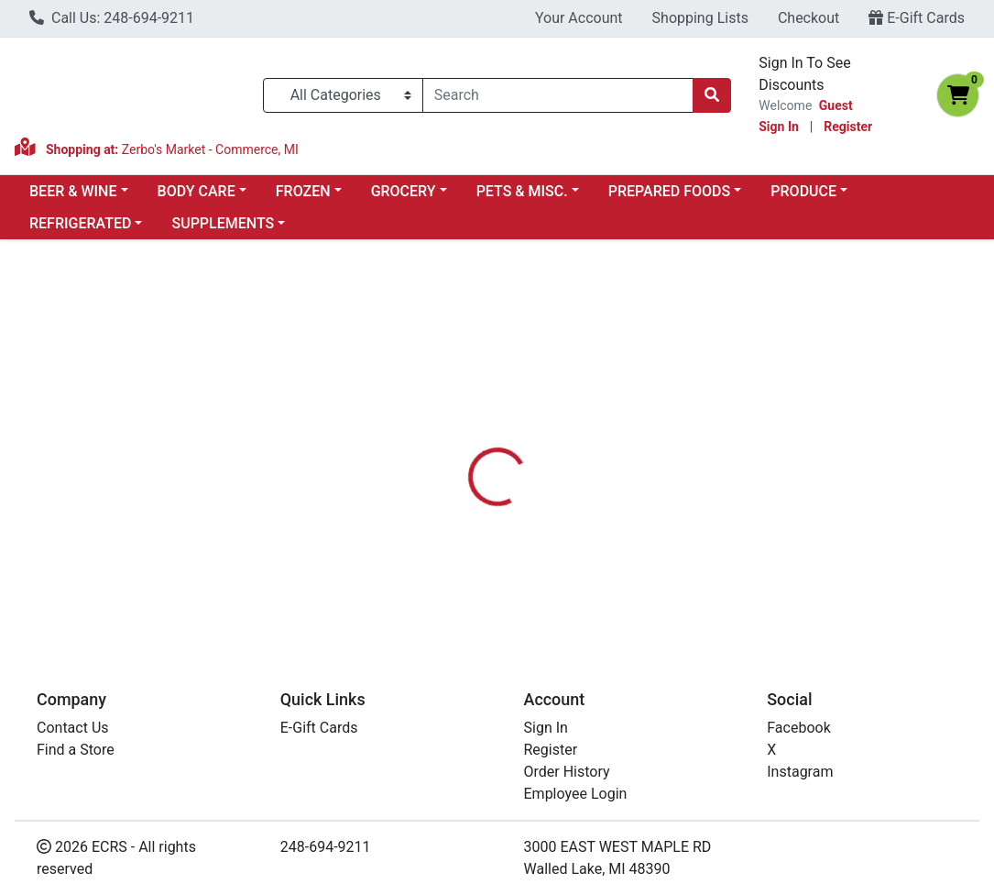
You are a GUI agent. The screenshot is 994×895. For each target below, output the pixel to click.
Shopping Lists (700, 18)
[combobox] (558, 95)
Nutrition (540, 438)
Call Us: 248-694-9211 (111, 18)
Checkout (808, 18)
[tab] (463, 438)
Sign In (779, 126)
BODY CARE (196, 191)
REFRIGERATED (80, 223)
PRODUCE (803, 191)
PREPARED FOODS (669, 191)
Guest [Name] (836, 105)
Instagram (800, 771)
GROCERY (403, 191)
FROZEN (303, 191)
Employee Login (576, 793)
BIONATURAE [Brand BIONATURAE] (638, 546)
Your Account (579, 18)
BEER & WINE (72, 191)
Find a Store (76, 749)
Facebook (798, 727)
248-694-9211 (325, 847)
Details (463, 438)
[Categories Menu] (343, 95)
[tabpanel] (704, 544)
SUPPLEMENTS (222, 223)
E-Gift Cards (916, 18)
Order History (567, 771)
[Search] (558, 95)
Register (848, 126)
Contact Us (73, 727)
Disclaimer (627, 438)
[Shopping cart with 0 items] (957, 95)
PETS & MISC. (522, 191)
